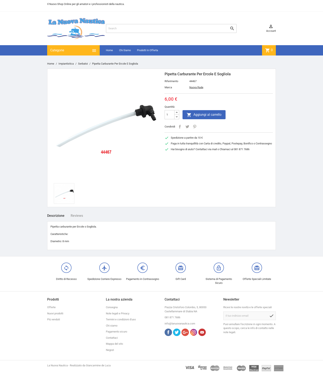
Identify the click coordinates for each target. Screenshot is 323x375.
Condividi (179, 126)
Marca (168, 87)
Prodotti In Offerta (147, 50)
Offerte (51, 307)
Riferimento (171, 81)
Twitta (187, 126)
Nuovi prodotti (55, 313)
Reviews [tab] (77, 216)
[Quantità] (169, 114)
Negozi (110, 349)
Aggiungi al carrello (204, 114)
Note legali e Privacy (117, 313)
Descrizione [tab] (55, 216)
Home (109, 50)
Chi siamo (111, 325)
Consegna (112, 307)
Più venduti (53, 319)
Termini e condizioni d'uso (121, 319)
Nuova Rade (196, 87)
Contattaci (112, 337)
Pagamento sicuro (116, 331)
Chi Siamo (125, 50)
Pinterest (194, 126)
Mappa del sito (114, 343)
